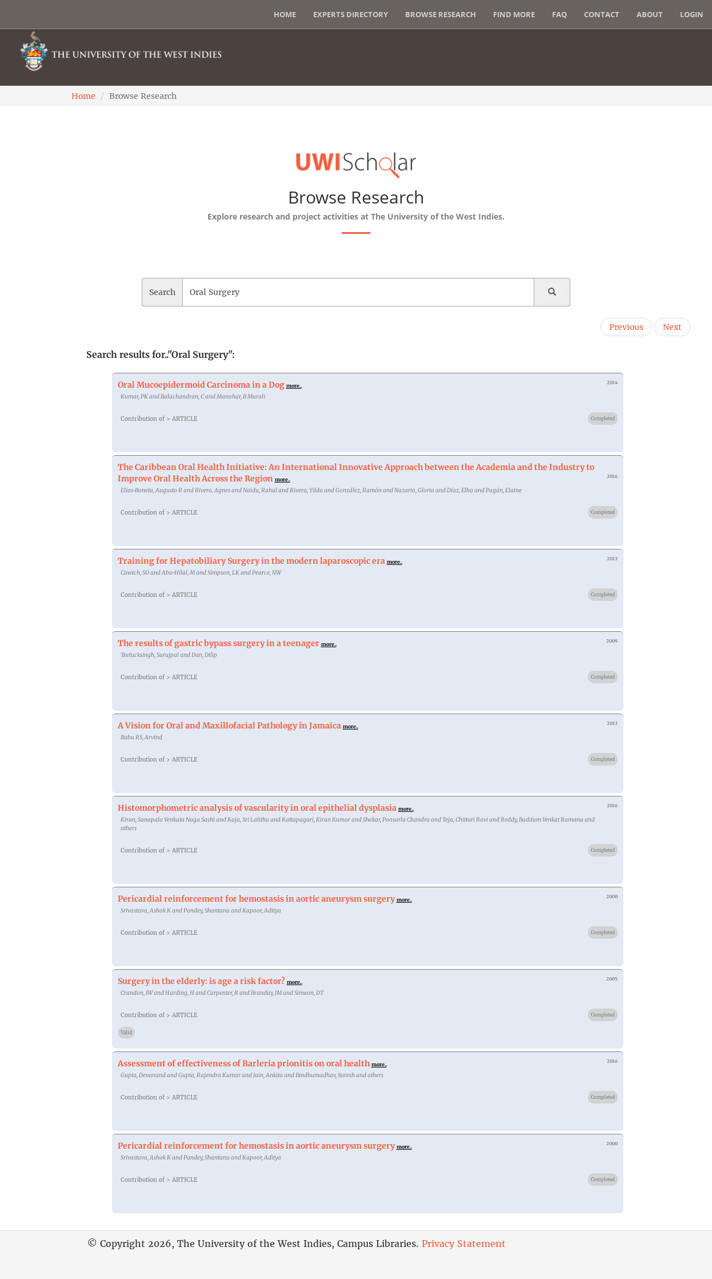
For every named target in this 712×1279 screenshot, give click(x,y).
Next (672, 327)
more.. (294, 385)
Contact (601, 14)
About (650, 14)
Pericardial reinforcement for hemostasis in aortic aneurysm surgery (256, 899)
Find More (514, 14)
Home (285, 14)
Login (691, 14)
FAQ (559, 14)
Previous (626, 327)
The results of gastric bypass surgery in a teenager (218, 643)
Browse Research (440, 14)
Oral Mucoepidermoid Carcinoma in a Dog (201, 385)
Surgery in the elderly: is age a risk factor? (201, 981)
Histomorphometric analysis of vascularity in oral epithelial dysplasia (257, 808)
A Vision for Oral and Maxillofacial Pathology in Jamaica (229, 725)
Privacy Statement (464, 1243)
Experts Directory (350, 14)
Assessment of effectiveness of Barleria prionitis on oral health (244, 1063)
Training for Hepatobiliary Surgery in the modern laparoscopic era (251, 561)
